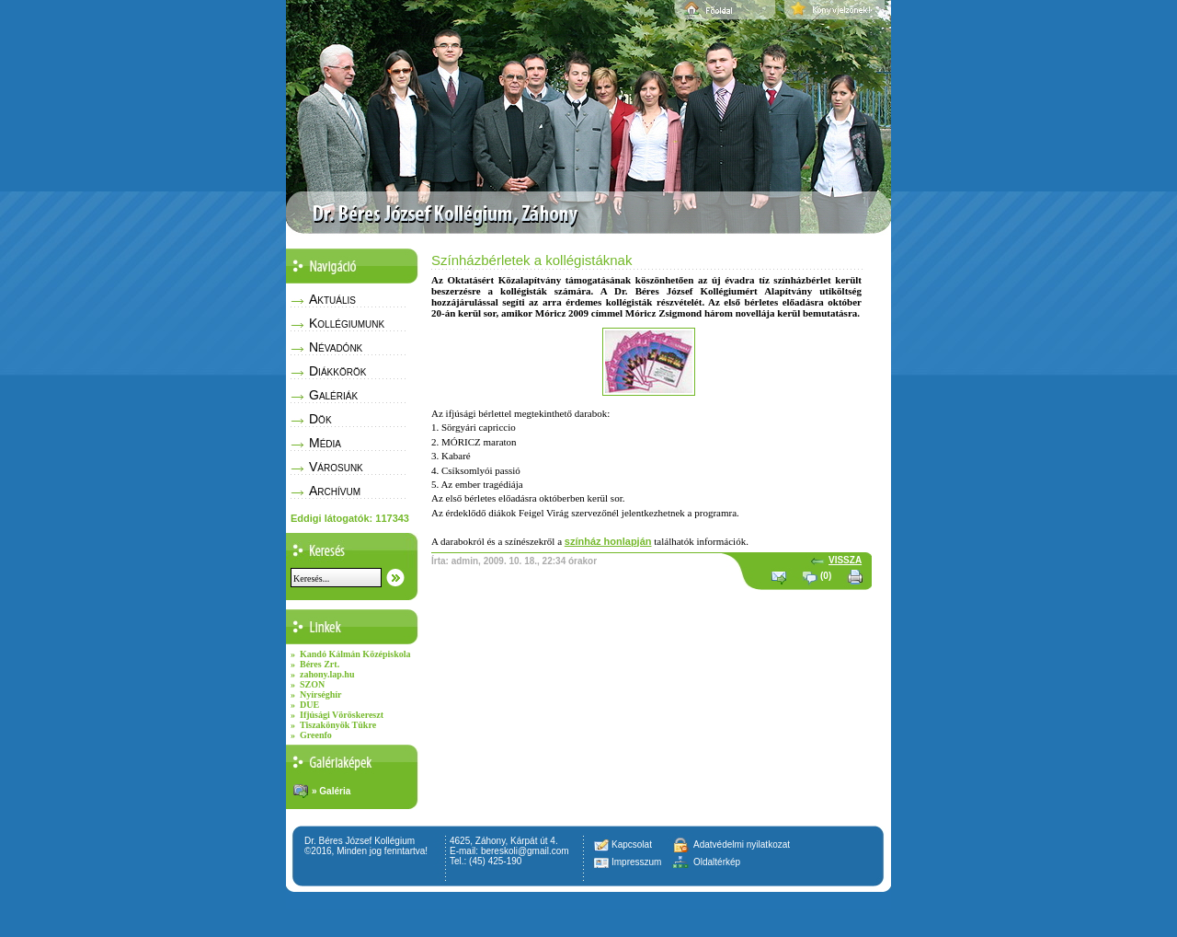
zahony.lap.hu (327, 674)
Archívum (334, 490)
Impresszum (636, 862)
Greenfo (316, 735)
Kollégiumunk (346, 323)
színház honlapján (608, 541)
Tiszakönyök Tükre (338, 725)
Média (325, 442)
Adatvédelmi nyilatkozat (741, 844)
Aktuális (332, 299)
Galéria (334, 791)
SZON (312, 684)
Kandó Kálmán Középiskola (355, 654)
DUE (309, 705)
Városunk (336, 466)
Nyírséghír (321, 694)
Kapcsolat (631, 844)
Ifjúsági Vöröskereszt (341, 715)
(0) (825, 576)
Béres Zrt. (319, 664)
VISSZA (845, 560)
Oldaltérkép (716, 862)
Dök (320, 418)
